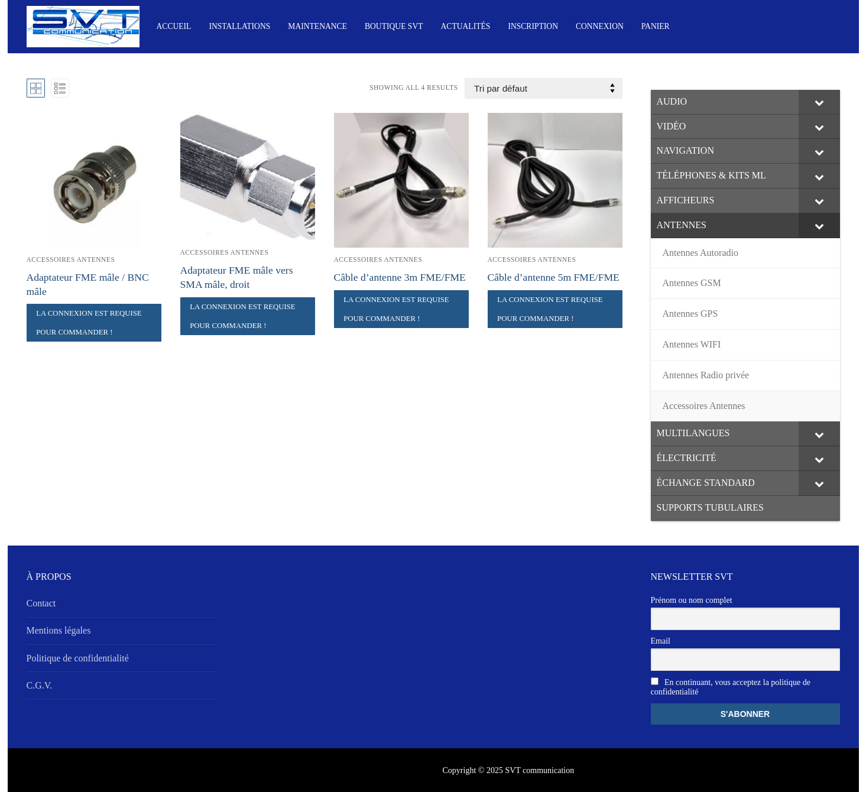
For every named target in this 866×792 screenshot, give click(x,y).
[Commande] (543, 88)
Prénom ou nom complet (691, 600)
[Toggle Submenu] (819, 102)
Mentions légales (59, 630)
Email (660, 641)
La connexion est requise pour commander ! (89, 322)
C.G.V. (40, 685)
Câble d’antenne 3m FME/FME (400, 277)
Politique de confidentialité (78, 658)
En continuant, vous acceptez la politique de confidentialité (730, 686)
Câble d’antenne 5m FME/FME (554, 277)
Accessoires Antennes (71, 259)
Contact (41, 603)
